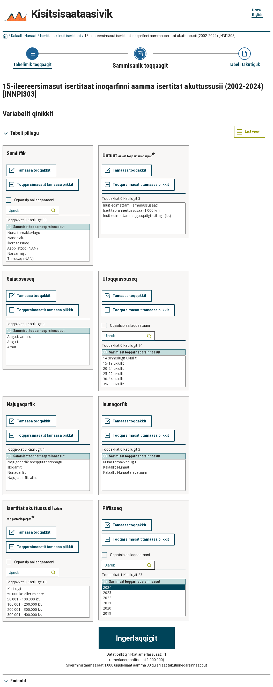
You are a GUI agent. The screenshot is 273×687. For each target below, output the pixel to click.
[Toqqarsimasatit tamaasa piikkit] (42, 185)
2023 (143, 592)
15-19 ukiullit (143, 363)
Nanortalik (48, 237)
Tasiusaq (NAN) (48, 258)
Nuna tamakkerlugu (48, 232)
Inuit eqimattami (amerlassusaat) (143, 205)
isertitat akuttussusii (30, 508)
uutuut (109, 155)
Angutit (48, 341)
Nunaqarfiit (48, 472)
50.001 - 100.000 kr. (48, 599)
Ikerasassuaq (48, 243)
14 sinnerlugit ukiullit (143, 358)
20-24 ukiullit (143, 368)
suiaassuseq (20, 279)
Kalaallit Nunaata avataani (143, 472)
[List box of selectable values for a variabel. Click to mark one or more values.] (48, 245)
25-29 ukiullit (143, 373)
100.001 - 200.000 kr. (48, 604)
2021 (143, 603)
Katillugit (48, 588)
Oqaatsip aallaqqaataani (34, 200)
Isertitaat (47, 36)
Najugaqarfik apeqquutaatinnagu (48, 462)
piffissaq (112, 508)
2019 (143, 613)
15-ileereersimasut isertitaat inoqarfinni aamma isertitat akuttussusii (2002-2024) (159, 36)
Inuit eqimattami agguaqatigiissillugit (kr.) (143, 215)
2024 (143, 587)
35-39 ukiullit (143, 384)
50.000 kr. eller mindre (48, 594)
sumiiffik (16, 153)
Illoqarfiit (48, 467)
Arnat (48, 347)
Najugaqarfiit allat (48, 477)
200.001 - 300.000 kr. (48, 609)
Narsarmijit (48, 253)
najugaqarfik (21, 404)
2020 (143, 608)
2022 (143, 597)
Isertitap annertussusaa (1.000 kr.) (143, 210)
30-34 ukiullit (143, 378)
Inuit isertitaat (69, 36)
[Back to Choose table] (32, 57)
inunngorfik (114, 404)
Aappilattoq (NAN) (48, 248)
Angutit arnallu (48, 336)
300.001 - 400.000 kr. (48, 614)
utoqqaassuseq (119, 279)
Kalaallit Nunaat (23, 36)
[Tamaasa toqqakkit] (31, 170)
